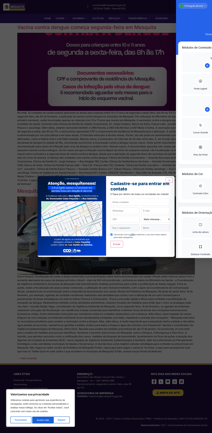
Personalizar (20, 420)
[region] (40, 408)
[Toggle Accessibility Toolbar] (206, 210)
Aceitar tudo (60, 420)
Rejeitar (41, 420)
